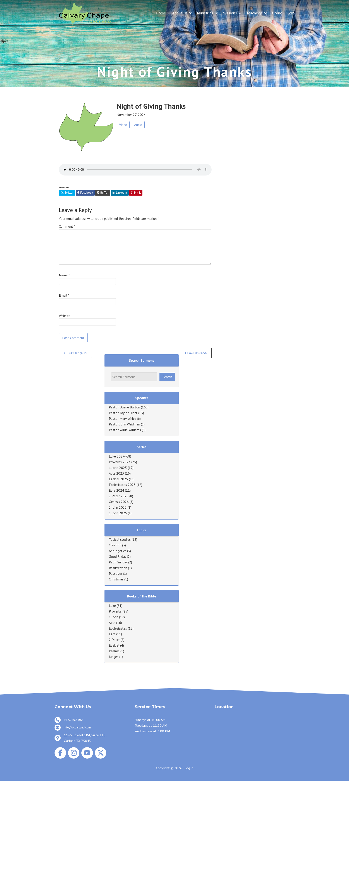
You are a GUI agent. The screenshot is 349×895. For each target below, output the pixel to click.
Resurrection (118, 568)
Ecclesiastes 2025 (122, 484)
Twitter (67, 192)
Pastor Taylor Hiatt (123, 413)
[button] (191, 13)
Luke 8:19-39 (75, 353)
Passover (115, 573)
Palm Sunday (118, 562)
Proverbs (115, 611)
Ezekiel (114, 645)
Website (64, 315)
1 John (113, 617)
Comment (67, 226)
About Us (180, 12)
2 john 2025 (118, 507)
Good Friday (117, 556)
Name (64, 275)
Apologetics (117, 551)
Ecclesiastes (118, 628)
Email (64, 295)
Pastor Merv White (122, 418)
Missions (229, 12)
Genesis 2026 (119, 501)
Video (123, 124)
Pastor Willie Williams (125, 430)
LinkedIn (120, 192)
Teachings (254, 12)
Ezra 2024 (116, 490)
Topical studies (120, 539)
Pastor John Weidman (124, 424)
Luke (112, 605)
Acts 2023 (116, 473)
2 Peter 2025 (118, 496)
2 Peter (114, 639)
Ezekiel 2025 (118, 479)
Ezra (112, 634)
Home (161, 12)
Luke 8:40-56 (195, 353)
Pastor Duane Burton (124, 407)
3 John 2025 (118, 513)
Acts (112, 622)
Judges (113, 656)
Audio (138, 124)
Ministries (205, 12)
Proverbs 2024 (119, 462)
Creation (115, 545)
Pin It (136, 192)
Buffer (103, 192)
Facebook (85, 192)
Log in (189, 768)
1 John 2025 (118, 467)
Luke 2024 (117, 456)
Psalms (114, 651)
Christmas (116, 579)
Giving (277, 12)
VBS (292, 12)
